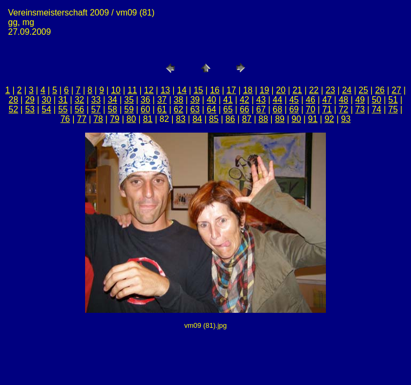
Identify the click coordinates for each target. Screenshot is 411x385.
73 (360, 109)
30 (46, 99)
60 (145, 109)
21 (297, 90)
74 (377, 109)
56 (79, 109)
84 (197, 119)
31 (63, 99)
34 (112, 99)
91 (313, 119)
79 (114, 119)
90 (296, 119)
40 (211, 99)
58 (112, 109)
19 (264, 90)
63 (195, 109)
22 (314, 90)
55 (63, 109)
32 (79, 99)
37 (162, 99)
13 (165, 90)
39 (195, 99)
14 (182, 90)
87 (247, 119)
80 (131, 119)
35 (129, 99)
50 (377, 99)
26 (380, 90)
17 (231, 90)
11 (132, 90)
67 (261, 109)
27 (396, 90)
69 (294, 109)
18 (248, 90)
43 (261, 99)
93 (346, 119)
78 (98, 119)
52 (13, 109)
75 (393, 109)
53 (30, 109)
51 (393, 99)
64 (211, 109)
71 (327, 109)
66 (244, 109)
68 (278, 109)
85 (214, 119)
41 (228, 99)
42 (244, 99)
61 (162, 109)
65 (228, 109)
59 (129, 109)
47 (327, 99)
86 (230, 119)
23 (330, 90)
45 (294, 99)
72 (343, 109)
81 (148, 119)
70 (310, 109)
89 (280, 119)
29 (30, 99)
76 (65, 119)
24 (347, 90)
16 (214, 90)
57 (96, 109)
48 (343, 99)
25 (363, 90)
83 (181, 119)
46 (310, 99)
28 (13, 99)
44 (278, 99)
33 (96, 99)
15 (198, 90)
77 (82, 119)
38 (179, 99)
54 (46, 109)
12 (149, 90)
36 (145, 99)
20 (281, 90)
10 (115, 90)
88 (263, 119)
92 (329, 119)
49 (360, 99)
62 (179, 109)
